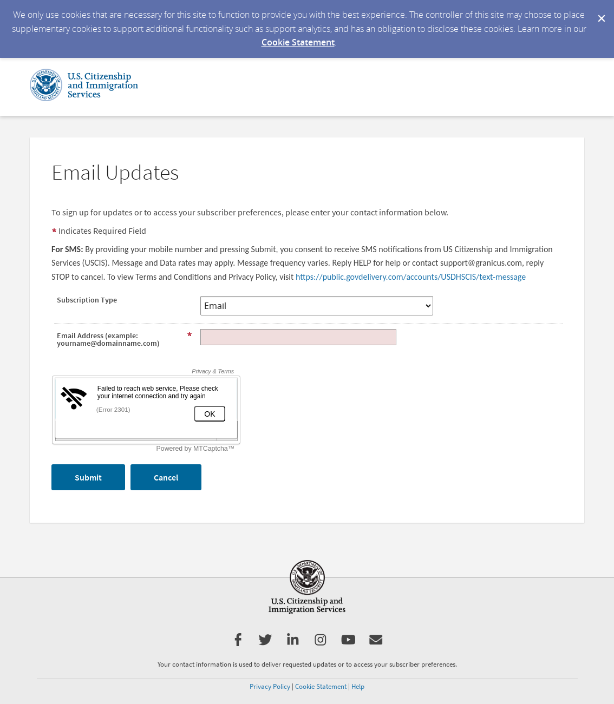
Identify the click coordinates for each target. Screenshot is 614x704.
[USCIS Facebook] (238, 643)
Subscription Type (87, 300)
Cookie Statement (298, 42)
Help (357, 686)
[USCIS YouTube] (348, 643)
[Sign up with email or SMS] (88, 477)
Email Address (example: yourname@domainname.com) (124, 339)
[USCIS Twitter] (264, 643)
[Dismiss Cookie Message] (600, 10)
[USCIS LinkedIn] (292, 643)
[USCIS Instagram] (320, 643)
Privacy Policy (270, 686)
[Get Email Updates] (375, 643)
